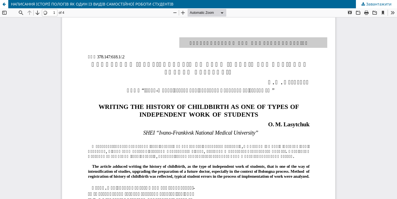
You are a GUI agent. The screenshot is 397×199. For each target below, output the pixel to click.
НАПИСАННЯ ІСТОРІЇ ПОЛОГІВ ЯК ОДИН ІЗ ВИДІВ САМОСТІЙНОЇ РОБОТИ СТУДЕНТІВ (92, 4)
